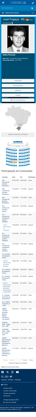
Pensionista (7, 396)
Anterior (12, 360)
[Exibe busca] (32, 8)
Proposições (18, 80)
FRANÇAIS (18, 380)
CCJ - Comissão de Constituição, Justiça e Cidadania (5, 218)
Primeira (5, 360)
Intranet (4, 384)
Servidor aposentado (9, 393)
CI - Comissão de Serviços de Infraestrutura (6, 297)
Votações (18, 95)
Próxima (24, 360)
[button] (18, 13)
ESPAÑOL (10, 380)
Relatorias (18, 90)
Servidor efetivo (8, 388)
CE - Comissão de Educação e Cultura (6, 255)
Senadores (7, 7)
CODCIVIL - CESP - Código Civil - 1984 (6, 324)
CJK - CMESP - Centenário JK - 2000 (6, 303)
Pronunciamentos (18, 85)
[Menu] (3, 3)
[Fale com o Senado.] (32, 3)
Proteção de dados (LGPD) (11, 400)
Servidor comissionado (10, 391)
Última (31, 360)
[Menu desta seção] (3, 13)
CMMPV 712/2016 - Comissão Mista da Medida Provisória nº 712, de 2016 (5, 314)
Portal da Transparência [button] (18, 100)
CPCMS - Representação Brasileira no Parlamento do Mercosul (6, 341)
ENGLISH (4, 380)
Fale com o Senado (10, 402)
